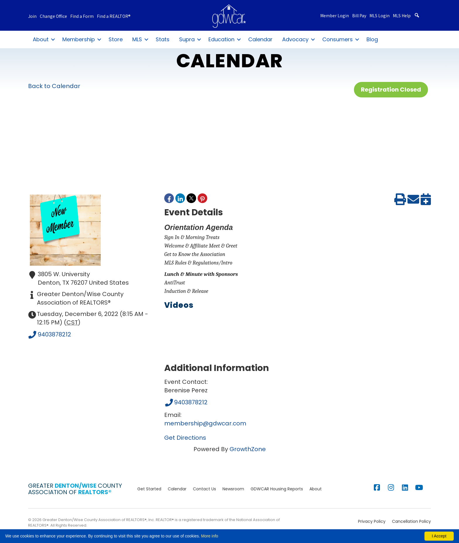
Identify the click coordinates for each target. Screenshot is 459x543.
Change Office (53, 16)
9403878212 (49, 335)
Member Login (334, 15)
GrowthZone (248, 449)
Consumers (337, 39)
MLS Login (379, 15)
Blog (372, 39)
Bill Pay (359, 15)
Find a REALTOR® (114, 16)
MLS (137, 39)
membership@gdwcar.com (205, 423)
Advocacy (295, 39)
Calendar (260, 39)
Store (116, 39)
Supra (187, 39)
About (41, 39)
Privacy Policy (372, 521)
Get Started (149, 489)
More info (209, 536)
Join (32, 16)
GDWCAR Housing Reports (277, 489)
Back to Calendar (54, 86)
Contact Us (204, 489)
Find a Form (82, 16)
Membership (78, 39)
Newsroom (233, 489)
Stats (162, 39)
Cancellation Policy (411, 521)
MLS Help (402, 15)
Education (221, 39)
